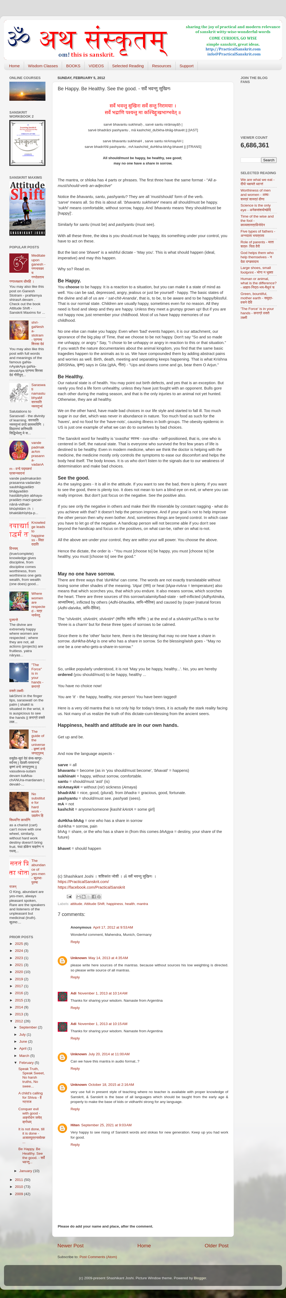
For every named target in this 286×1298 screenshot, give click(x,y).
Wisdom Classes (43, 65)
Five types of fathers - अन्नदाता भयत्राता (258, 233)
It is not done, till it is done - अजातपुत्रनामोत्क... (31, 1135)
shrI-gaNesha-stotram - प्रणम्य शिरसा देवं (37, 333)
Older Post (217, 1245)
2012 (19, 1021)
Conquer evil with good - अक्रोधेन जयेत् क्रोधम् (30, 1115)
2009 (19, 1194)
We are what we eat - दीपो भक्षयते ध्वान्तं (258, 182)
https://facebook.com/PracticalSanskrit (91, 887)
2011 (19, 1180)
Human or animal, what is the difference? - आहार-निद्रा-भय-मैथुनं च (259, 283)
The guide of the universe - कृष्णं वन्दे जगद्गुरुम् (38, 742)
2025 (19, 944)
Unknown (79, 958)
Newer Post (70, 1245)
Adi (73, 993)
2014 (19, 1007)
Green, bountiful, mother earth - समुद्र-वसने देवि (257, 298)
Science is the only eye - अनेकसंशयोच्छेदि (256, 207)
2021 (19, 965)
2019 (19, 979)
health (130, 904)
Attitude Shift (94, 904)
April (23, 1048)
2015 (19, 1000)
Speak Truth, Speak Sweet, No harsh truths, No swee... (31, 1077)
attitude (76, 904)
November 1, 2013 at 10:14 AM (102, 993)
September (28, 1027)
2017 (19, 986)
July (23, 1035)
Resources (161, 65)
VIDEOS (96, 65)
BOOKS (73, 65)
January (26, 1171)
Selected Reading (128, 65)
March (24, 1056)
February (27, 1063)
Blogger (200, 1278)
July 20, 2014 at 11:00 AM (109, 1054)
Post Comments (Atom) (98, 1257)
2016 (19, 993)
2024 (19, 951)
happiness (114, 904)
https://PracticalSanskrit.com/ (83, 882)
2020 (19, 972)
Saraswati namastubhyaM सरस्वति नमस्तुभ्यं (38, 396)
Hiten (75, 1125)
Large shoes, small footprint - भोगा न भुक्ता (257, 270)
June (23, 1041)
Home (14, 65)
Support (187, 65)
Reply (75, 942)
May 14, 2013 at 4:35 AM (108, 958)
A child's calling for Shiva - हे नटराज (30, 1097)
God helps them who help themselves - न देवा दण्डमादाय (257, 257)
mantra (142, 904)
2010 (19, 1187)
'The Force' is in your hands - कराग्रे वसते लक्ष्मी (257, 313)
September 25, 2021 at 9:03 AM (106, 1125)
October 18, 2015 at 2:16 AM (111, 1085)
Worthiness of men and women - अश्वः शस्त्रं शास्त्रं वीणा (255, 194)
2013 (19, 1014)
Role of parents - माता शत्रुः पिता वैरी (257, 244)
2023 (19, 958)
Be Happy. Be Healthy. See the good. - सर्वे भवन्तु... (31, 1155)
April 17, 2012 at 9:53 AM (113, 927)
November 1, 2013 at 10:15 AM (102, 1024)
